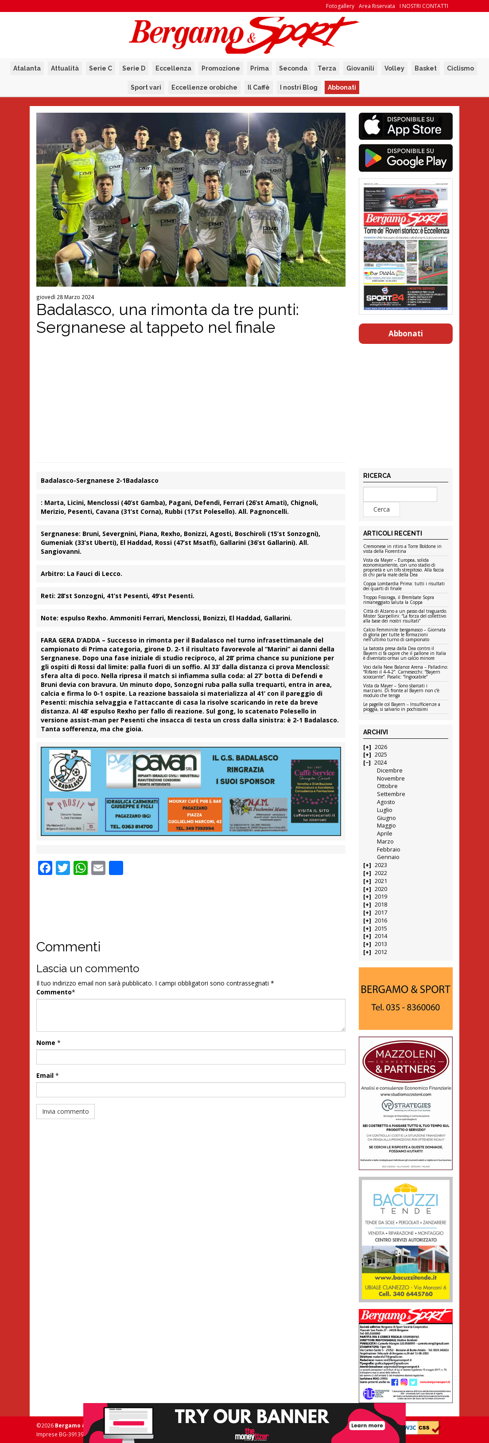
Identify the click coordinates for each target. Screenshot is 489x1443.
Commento (54, 992)
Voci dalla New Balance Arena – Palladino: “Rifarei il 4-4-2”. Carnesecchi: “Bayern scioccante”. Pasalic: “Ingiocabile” (405, 672)
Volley (394, 68)
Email (45, 1075)
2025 (381, 754)
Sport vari (146, 87)
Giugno (386, 818)
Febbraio (388, 849)
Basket (426, 68)
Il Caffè (259, 87)
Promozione (221, 68)
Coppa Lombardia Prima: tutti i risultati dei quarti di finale (404, 586)
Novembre (391, 778)
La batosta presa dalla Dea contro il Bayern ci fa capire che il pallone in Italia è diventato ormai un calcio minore (404, 653)
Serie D (133, 68)
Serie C (100, 68)
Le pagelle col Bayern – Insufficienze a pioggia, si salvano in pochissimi (401, 707)
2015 (381, 928)
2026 (381, 747)
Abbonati (342, 87)
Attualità (65, 68)
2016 (381, 920)
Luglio (384, 810)
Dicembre (390, 770)
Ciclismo (460, 68)
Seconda (293, 68)
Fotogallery (340, 6)
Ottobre (387, 786)
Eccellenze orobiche (204, 87)
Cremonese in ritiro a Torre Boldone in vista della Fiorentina (402, 549)
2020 (381, 889)
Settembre (391, 794)
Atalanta (27, 68)
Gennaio (388, 857)
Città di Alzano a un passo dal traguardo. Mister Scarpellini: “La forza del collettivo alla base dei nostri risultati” (405, 616)
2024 (380, 762)
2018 (381, 904)
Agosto (386, 802)
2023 (381, 865)
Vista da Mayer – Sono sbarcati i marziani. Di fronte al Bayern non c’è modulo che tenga (401, 690)
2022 (381, 873)
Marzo (385, 841)
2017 (381, 912)
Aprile (384, 833)
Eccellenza (173, 68)
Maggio (386, 825)
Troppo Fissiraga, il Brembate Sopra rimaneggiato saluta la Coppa (398, 600)
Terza (327, 68)
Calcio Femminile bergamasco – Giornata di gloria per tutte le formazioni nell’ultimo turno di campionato (404, 635)
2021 (381, 881)
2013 (381, 944)
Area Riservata (377, 6)
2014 (381, 936)
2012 (381, 952)
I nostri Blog (299, 87)
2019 (381, 896)
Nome (45, 1042)
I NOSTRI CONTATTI (424, 6)
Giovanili (360, 68)
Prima (259, 68)
